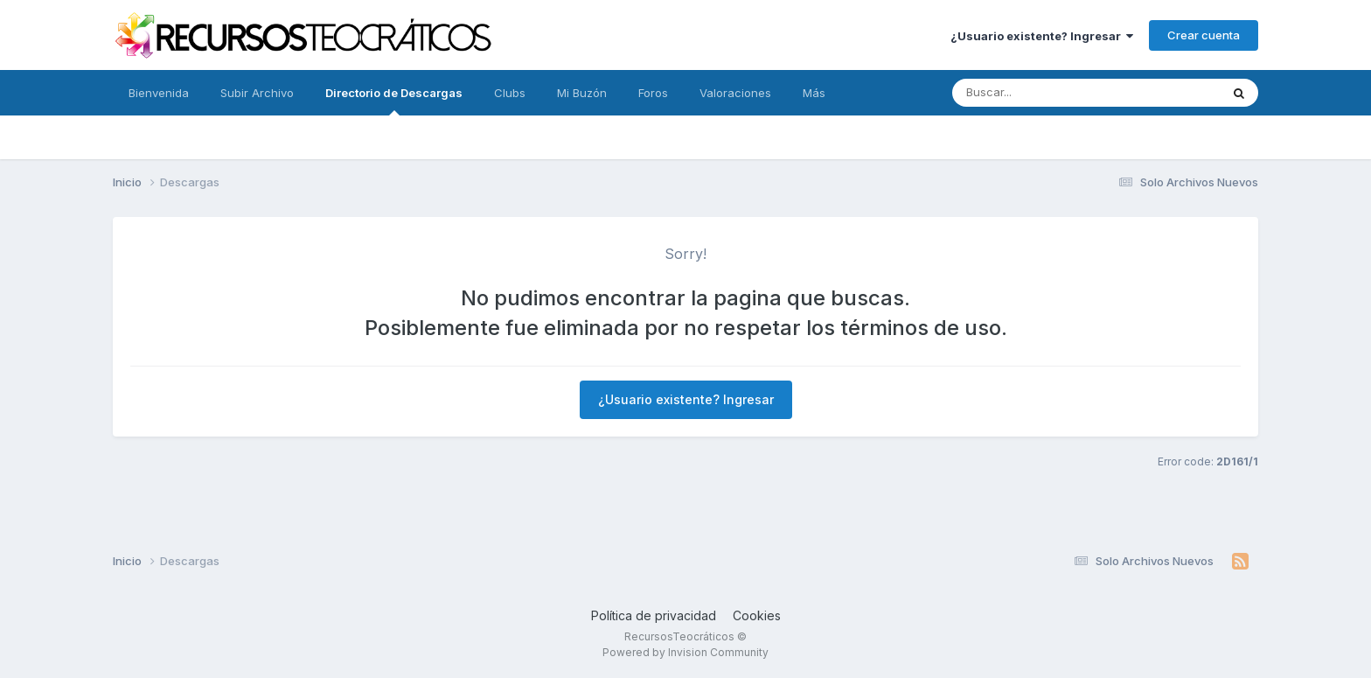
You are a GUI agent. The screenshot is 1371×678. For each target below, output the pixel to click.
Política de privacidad (653, 615)
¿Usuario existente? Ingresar (1041, 36)
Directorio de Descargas (394, 100)
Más (814, 93)
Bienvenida (159, 93)
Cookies (757, 615)
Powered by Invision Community (685, 652)
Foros (653, 93)
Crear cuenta (1203, 35)
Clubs (509, 93)
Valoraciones (735, 93)
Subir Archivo (257, 93)
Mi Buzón (582, 93)
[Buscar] (1012, 93)
